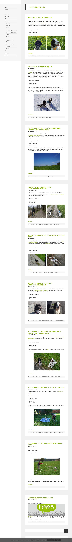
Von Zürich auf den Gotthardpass (9, 41)
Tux (36, 55)
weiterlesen (30, 53)
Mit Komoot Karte (44, 55)
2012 (48, 349)
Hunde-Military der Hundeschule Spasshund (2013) (45, 444)
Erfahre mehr (56, 539)
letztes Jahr (34, 22)
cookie (50, 55)
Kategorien (6, 16)
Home (5, 7)
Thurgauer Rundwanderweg (9, 37)
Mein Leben (7, 48)
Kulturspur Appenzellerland (11, 30)
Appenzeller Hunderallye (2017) (40, 67)
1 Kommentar (49, 117)
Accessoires (7, 18)
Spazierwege (6, 14)
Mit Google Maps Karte (45, 224)
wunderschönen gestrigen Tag (37, 448)
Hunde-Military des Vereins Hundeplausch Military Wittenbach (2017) (44, 129)
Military (7, 27)
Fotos (5, 11)
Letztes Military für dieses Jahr (40, 498)
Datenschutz (6, 53)
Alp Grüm (8, 23)
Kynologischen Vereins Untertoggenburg (56, 194)
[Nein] (70, 539)
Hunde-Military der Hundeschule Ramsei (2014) (46, 387)
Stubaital (7, 34)
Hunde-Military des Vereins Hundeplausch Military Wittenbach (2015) (44, 332)
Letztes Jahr (30, 516)
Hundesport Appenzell (43, 22)
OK (48, 539)
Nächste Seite (66, 531)
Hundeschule (7, 46)
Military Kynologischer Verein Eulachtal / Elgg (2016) (46, 236)
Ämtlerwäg (8, 25)
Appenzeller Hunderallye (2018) (40, 17)
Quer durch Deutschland (11, 32)
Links (5, 50)
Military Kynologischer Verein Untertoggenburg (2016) (40, 187)
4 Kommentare (57, 376)
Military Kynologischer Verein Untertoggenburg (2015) (40, 284)
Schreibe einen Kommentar (57, 55)
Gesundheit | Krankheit (9, 44)
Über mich (6, 9)
